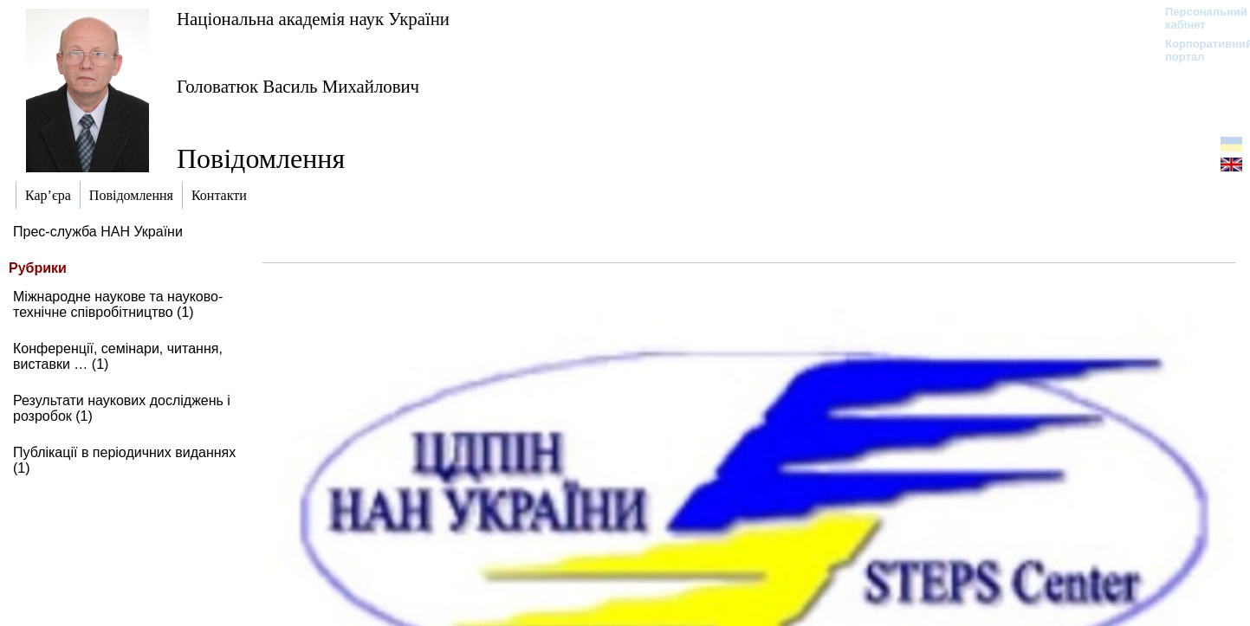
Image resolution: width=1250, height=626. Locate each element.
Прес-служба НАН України (98, 231)
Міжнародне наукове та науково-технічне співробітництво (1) (118, 304)
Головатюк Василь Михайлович (298, 86)
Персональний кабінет (1197, 18)
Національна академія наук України (313, 19)
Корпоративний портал (1197, 50)
